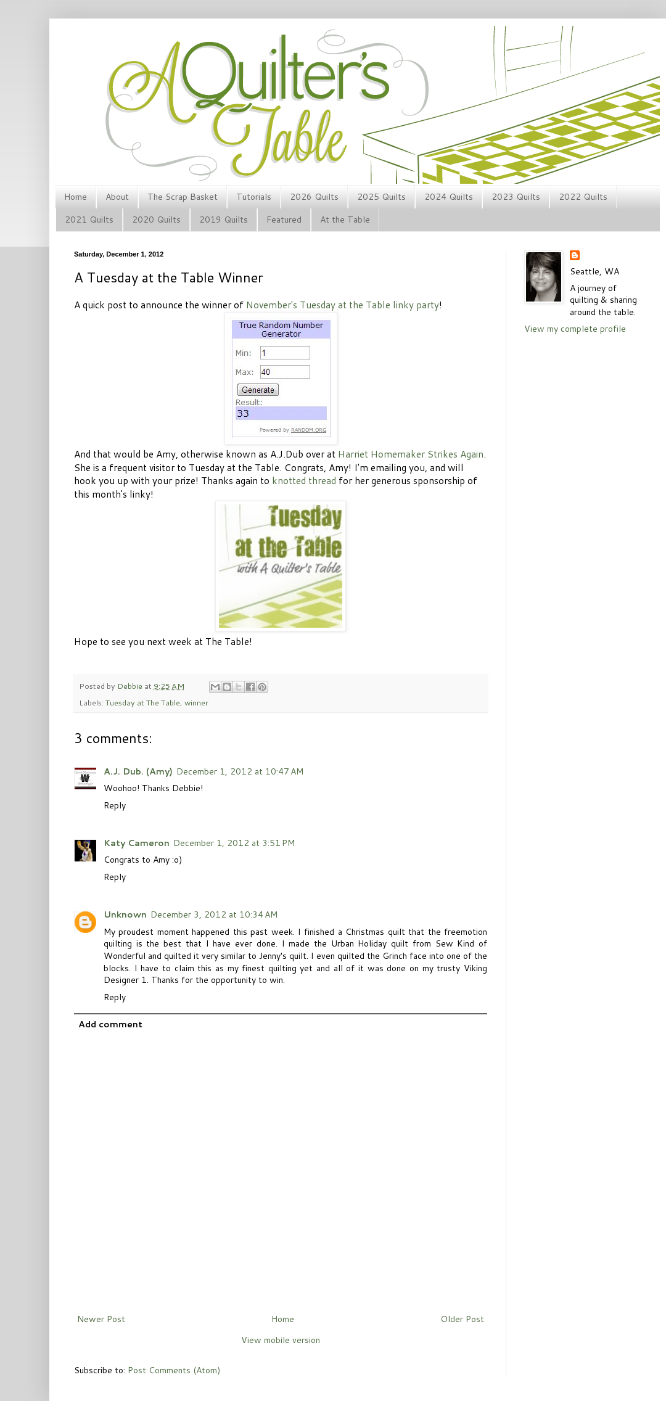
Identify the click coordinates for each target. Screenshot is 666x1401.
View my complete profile (575, 329)
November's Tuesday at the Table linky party (342, 304)
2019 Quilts (223, 219)
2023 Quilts (515, 197)
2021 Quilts (89, 219)
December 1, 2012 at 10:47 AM (239, 771)
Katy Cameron (137, 843)
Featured (284, 219)
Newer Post (101, 1319)
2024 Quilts (448, 197)
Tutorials (253, 197)
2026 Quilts (314, 197)
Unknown (125, 914)
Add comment (110, 1024)
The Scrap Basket (182, 197)
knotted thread (304, 480)
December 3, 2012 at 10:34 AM (214, 914)
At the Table (345, 219)
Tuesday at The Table (142, 702)
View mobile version (280, 1340)
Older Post (462, 1319)
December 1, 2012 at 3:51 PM (234, 843)
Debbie (130, 685)
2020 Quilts (156, 219)
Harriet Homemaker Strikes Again (410, 454)
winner (196, 702)
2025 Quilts (381, 197)
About (117, 197)
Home (75, 197)
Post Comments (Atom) (174, 1370)
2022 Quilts (583, 197)
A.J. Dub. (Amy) (138, 771)
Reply (115, 805)
